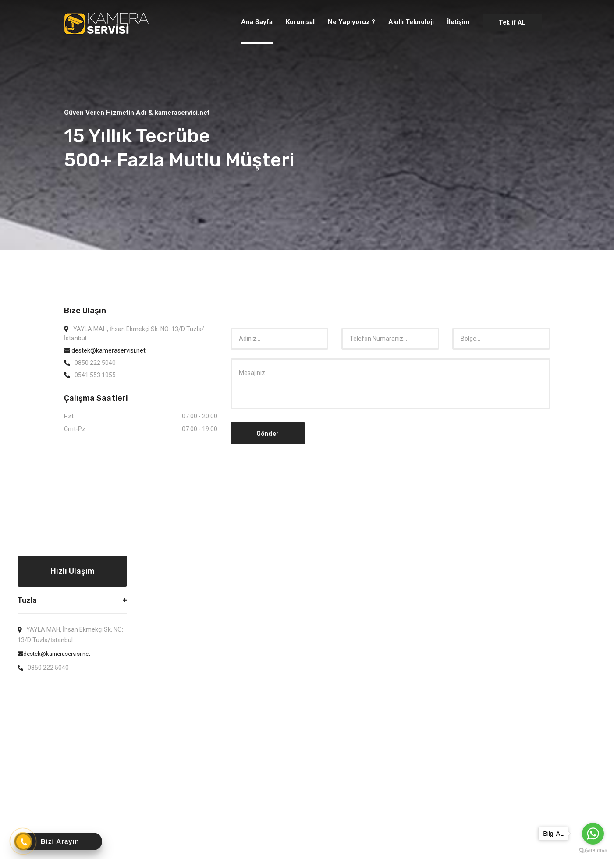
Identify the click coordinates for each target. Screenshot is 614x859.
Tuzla (27, 600)
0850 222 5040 (95, 362)
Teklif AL (512, 22)
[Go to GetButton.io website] (593, 850)
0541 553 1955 (95, 374)
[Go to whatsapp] (593, 834)
